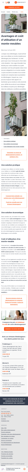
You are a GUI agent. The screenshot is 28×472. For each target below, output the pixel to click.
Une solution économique (11, 144)
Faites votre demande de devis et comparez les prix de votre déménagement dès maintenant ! (14, 401)
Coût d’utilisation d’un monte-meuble (14, 146)
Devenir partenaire (5, 432)
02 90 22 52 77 (20, 2)
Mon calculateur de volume (8, 436)
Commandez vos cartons (7, 438)
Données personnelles (6, 456)
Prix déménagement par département (10, 442)
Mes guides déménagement (8, 430)
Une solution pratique (10, 141)
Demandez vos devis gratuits (14, 329)
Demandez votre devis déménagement (11, 434)
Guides (8, 12)
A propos (3, 418)
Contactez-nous (5, 420)
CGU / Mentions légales (7, 451)
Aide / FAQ (3, 428)
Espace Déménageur (6, 444)
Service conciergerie (6, 440)
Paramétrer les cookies (7, 458)
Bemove (3, 465)
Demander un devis (14, 7)
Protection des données (7, 454)
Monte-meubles (15, 12)
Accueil (3, 12)
